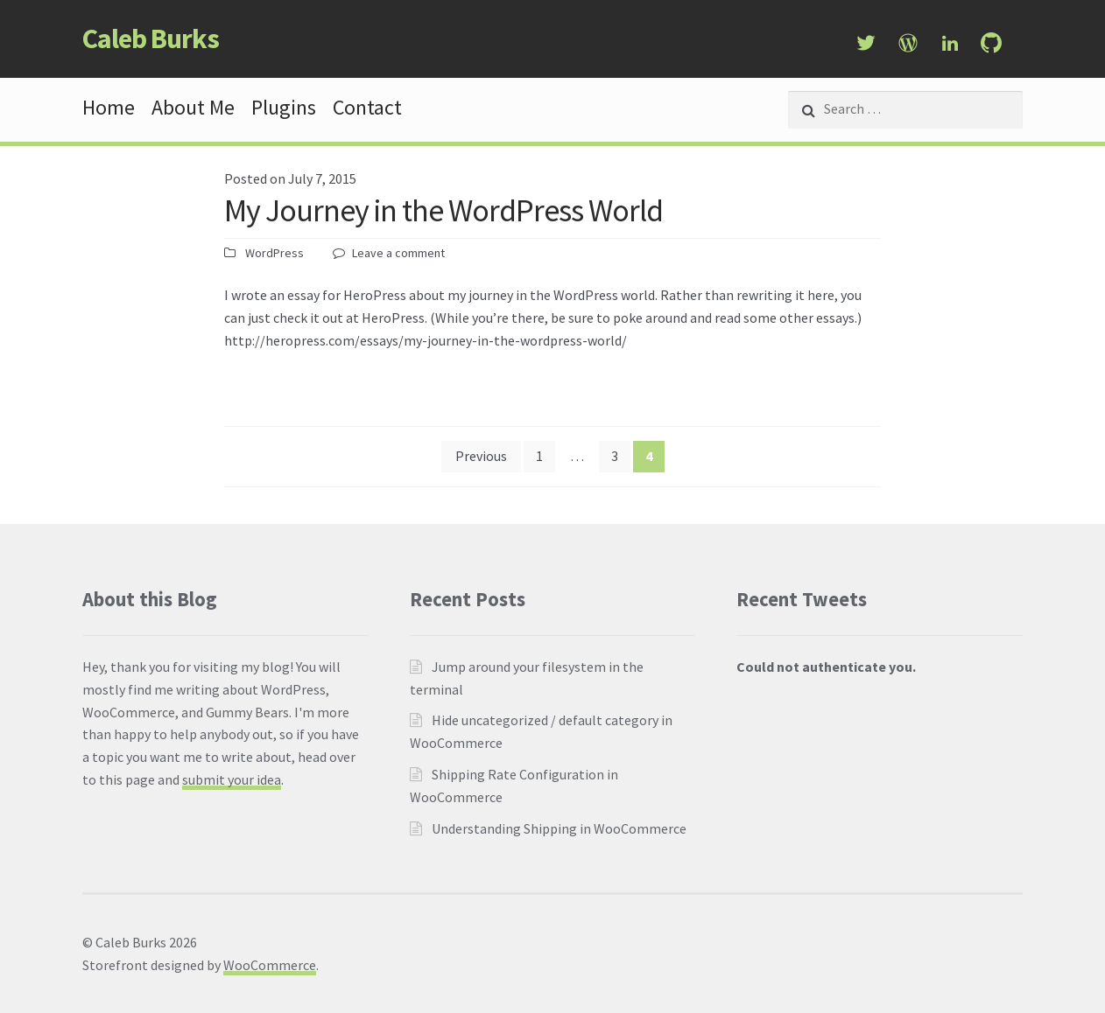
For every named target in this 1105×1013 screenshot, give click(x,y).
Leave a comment (398, 253)
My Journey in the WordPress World (443, 210)
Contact (367, 107)
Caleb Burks (150, 38)
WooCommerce (269, 965)
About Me (193, 107)
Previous (481, 456)
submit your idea (231, 779)
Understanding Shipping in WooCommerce (559, 828)
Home (108, 107)
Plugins (283, 107)
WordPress (274, 253)
